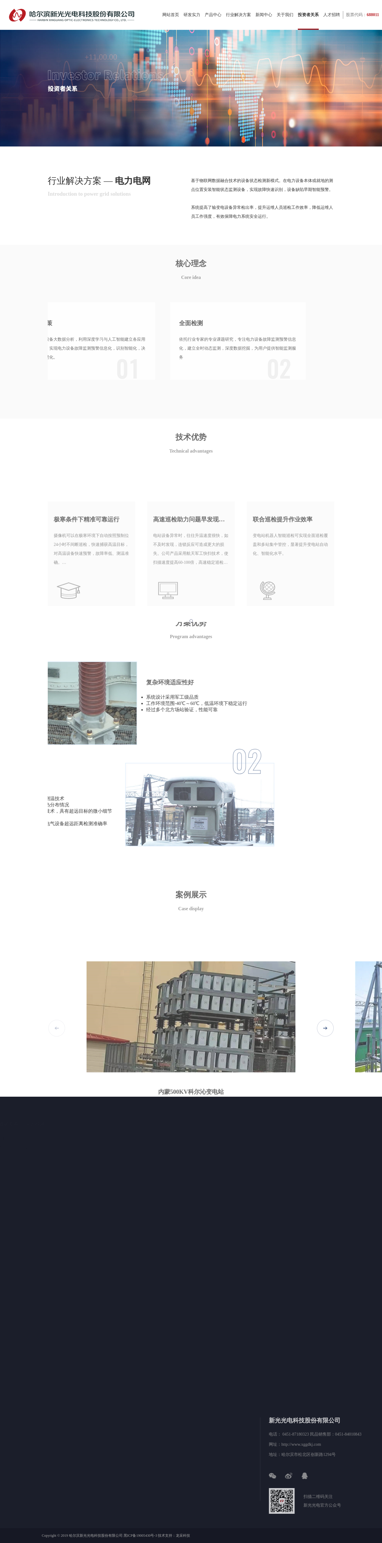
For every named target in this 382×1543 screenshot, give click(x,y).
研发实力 (192, 21)
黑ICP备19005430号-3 (140, 1535)
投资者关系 (308, 21)
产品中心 (213, 21)
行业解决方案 (238, 21)
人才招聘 (331, 21)
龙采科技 (183, 1535)
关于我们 (285, 21)
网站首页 (170, 21)
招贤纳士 (58, 1138)
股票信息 (27, 1138)
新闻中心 (263, 21)
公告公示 (27, 1148)
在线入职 (58, 1148)
